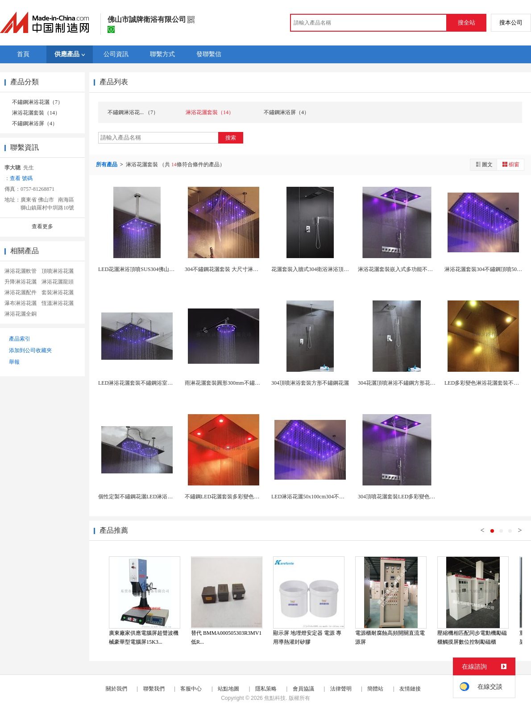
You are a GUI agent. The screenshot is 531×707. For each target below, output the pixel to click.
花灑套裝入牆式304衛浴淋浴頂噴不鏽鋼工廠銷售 (328, 269)
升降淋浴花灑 (20, 282)
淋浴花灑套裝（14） (36, 113)
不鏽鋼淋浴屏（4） (35, 123)
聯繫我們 (154, 689)
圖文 (484, 164)
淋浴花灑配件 (20, 292)
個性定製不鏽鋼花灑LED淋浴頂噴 (138, 496)
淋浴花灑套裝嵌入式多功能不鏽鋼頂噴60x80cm (413, 269)
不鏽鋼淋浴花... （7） (133, 112)
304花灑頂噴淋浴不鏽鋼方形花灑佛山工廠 (407, 383)
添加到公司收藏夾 (30, 350)
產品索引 (19, 339)
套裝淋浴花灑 (57, 292)
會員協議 (303, 689)
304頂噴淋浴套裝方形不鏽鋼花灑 (310, 383)
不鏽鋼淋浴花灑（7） (37, 102)
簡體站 (375, 689)
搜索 (230, 138)
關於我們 (116, 689)
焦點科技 (275, 698)
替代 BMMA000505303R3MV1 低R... (226, 637)
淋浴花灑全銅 (20, 314)
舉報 (14, 362)
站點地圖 (228, 689)
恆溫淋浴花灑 (57, 303)
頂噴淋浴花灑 (57, 271)
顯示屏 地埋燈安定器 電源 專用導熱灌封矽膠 (307, 637)
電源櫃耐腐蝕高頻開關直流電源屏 (390, 637)
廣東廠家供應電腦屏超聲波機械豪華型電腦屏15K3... (143, 637)
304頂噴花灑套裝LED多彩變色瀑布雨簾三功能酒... (417, 496)
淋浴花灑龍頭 (57, 282)
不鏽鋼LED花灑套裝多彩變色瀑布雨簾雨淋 (235, 496)
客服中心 (191, 689)
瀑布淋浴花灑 (20, 303)
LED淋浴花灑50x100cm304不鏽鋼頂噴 (316, 496)
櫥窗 (510, 164)
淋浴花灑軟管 (20, 271)
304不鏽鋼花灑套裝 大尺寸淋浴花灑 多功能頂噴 (241, 269)
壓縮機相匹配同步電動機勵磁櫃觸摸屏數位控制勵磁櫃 (472, 637)
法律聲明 (341, 689)
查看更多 (42, 226)
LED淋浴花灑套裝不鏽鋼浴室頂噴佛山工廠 (148, 383)
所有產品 (107, 164)
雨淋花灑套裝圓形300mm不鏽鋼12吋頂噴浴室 (238, 383)
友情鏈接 (410, 689)
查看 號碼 (21, 178)
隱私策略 (266, 689)
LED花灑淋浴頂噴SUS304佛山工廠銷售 (144, 269)
